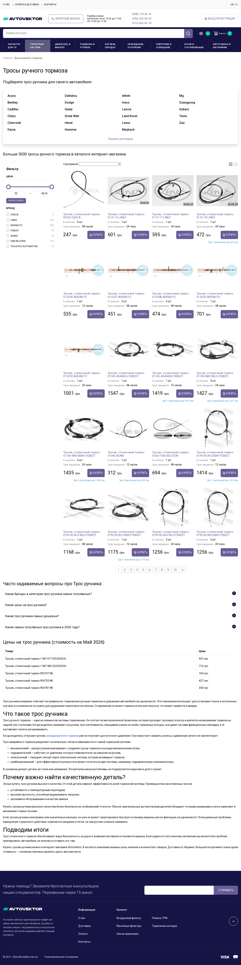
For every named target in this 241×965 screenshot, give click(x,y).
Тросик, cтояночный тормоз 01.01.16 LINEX (126, 216)
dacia (11, 129)
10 (175, 569)
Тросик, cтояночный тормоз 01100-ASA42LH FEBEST (126, 374)
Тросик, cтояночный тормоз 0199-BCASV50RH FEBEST (215, 533)
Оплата (83, 933)
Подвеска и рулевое (87, 46)
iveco (126, 102)
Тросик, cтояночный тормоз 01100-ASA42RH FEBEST (170, 374)
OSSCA (30, 215)
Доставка (84, 925)
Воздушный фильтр (129, 918)
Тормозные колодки (164, 925)
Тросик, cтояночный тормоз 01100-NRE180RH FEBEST (81, 454)
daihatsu (71, 96)
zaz (182, 123)
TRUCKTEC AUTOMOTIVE (30, 246)
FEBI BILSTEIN (30, 241)
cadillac (13, 109)
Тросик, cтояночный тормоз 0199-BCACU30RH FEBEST (215, 454)
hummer (71, 129)
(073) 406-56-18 (141, 23)
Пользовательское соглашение (61, 957)
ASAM (30, 236)
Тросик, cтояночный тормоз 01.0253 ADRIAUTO (81, 374)
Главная (7, 58)
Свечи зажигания (127, 933)
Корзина (223, 33)
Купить (96, 234)
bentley (13, 102)
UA (232, 4)
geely (68, 109)
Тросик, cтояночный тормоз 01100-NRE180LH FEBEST (215, 374)
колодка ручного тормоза (63, 735)
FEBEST (30, 231)
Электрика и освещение (164, 46)
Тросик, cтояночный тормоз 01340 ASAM (126, 454)
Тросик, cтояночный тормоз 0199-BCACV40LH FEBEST (81, 533)
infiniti (126, 96)
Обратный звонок (65, 18)
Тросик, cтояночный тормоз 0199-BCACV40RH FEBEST (126, 533)
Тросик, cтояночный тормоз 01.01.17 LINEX (170, 216)
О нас (6, 4)
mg (181, 96)
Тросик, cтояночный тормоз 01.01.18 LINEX (215, 216)
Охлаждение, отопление (135, 46)
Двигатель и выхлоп (62, 46)
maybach (128, 129)
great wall (72, 116)
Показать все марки (120, 138)
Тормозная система (37, 46)
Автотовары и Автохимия (221, 46)
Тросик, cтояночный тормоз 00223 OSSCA (81, 216)
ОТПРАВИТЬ (226, 890)
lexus (126, 123)
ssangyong (187, 102)
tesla (183, 116)
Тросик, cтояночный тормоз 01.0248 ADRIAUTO (170, 295)
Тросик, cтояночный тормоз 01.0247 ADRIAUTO (126, 295)
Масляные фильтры (129, 925)
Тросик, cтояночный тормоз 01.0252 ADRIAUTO (215, 295)
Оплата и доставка (27, 4)
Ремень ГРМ (159, 918)
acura (12, 96)
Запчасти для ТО (14, 46)
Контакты (50, 4)
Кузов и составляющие (194, 46)
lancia (126, 109)
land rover (130, 116)
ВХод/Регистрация (219, 18)
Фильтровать (16, 200)
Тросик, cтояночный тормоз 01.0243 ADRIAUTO (81, 295)
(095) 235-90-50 (141, 18)
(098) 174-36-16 (141, 14)
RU (236, 4)
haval (68, 123)
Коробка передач (110, 46)
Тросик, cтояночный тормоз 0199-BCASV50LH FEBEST (170, 533)
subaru (184, 109)
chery (12, 116)
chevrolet (14, 123)
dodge (69, 102)
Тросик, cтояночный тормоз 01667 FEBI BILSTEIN (170, 454)
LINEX (30, 220)
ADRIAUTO (30, 225)
